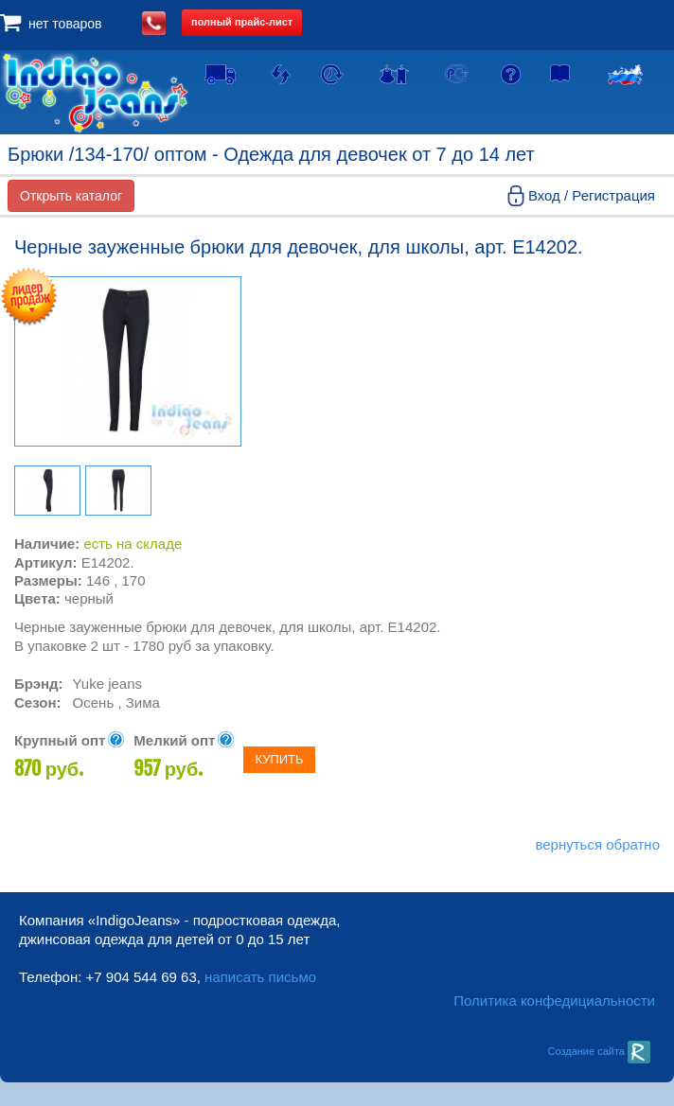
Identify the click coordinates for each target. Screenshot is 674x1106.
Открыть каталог (71, 195)
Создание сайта (598, 1051)
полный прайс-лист (242, 21)
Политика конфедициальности (554, 1000)
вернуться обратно (597, 844)
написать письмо (260, 977)
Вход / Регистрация (591, 195)
